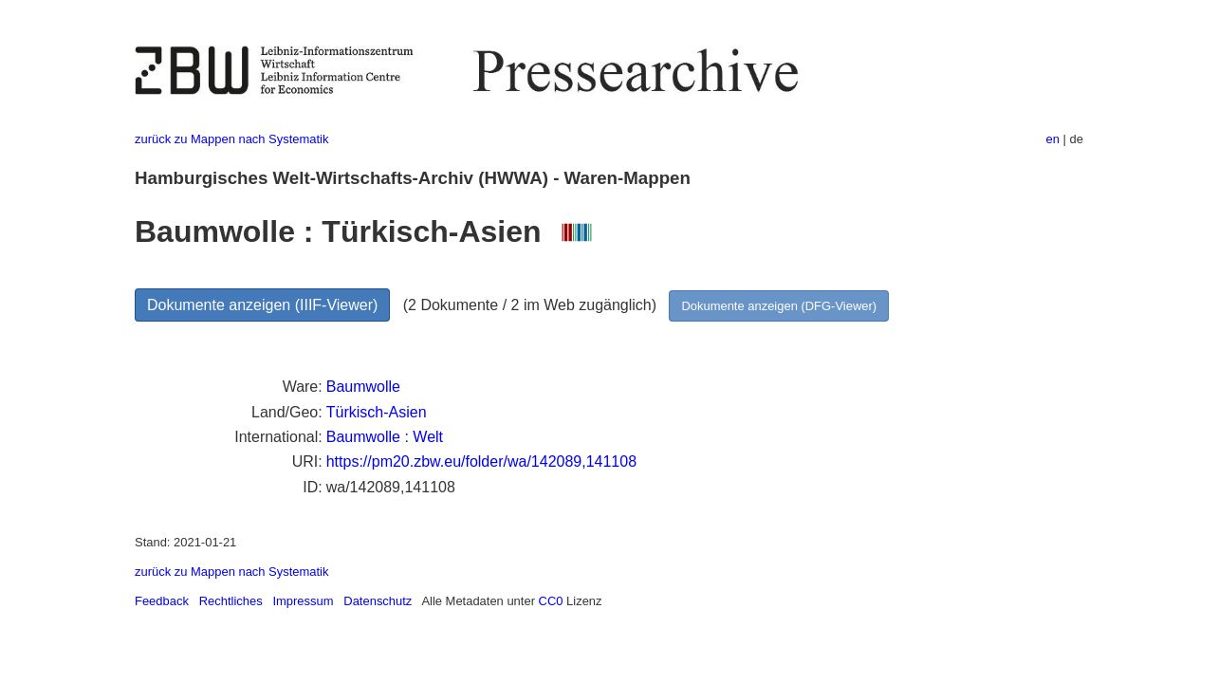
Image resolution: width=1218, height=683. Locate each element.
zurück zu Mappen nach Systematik (231, 139)
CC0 (551, 601)
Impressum (302, 601)
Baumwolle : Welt (384, 437)
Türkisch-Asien (376, 412)
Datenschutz (377, 601)
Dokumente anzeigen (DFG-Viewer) (779, 306)
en (1053, 139)
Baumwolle (363, 386)
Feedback (162, 601)
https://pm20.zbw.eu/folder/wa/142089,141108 (481, 461)
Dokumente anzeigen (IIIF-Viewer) (262, 305)
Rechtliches (231, 601)
